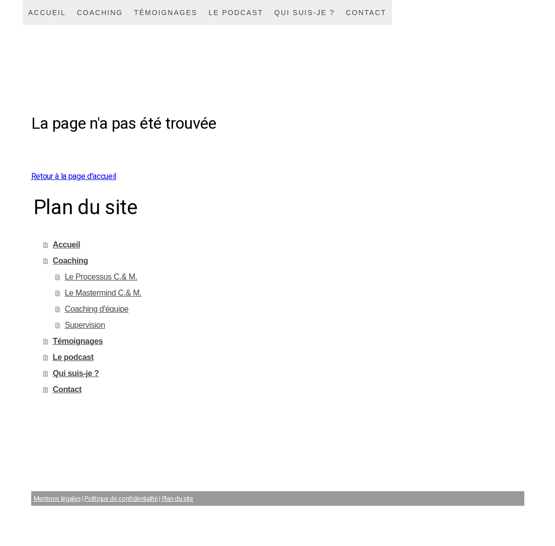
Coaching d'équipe (97, 309)
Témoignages (165, 13)
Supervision (85, 325)
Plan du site (177, 498)
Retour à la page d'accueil (74, 176)
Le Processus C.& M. (101, 276)
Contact (366, 13)
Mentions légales (57, 498)
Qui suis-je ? (304, 13)
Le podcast (235, 13)
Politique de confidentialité (121, 498)
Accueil (47, 13)
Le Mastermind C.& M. (103, 293)
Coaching (100, 13)
